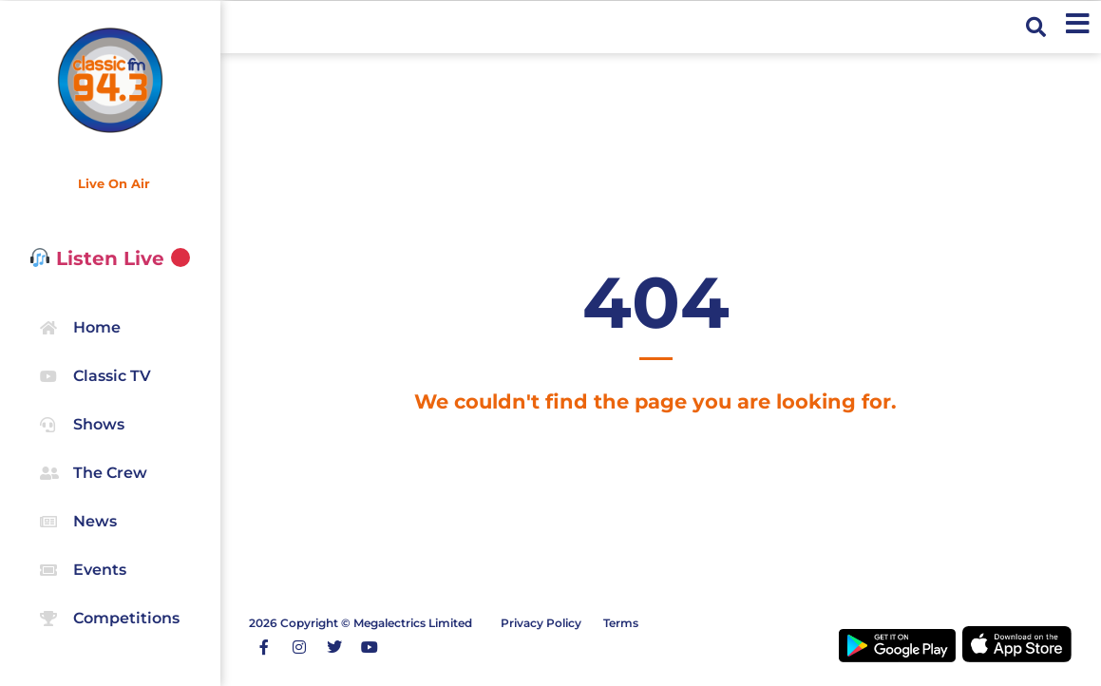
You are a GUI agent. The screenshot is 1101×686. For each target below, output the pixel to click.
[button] (1036, 27)
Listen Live (110, 258)
